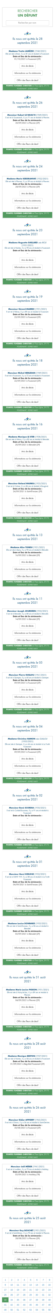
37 (30, 1300)
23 (43, 1290)
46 (37, 1305)
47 (43, 1305)
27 (18, 1295)
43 (18, 1305)
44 (24, 1305)
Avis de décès (27, 66)
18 (11, 1290)
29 (30, 1295)
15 (43, 1285)
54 (37, 1310)
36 (24, 1300)
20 (24, 1290)
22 (37, 1290)
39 (43, 1300)
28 (24, 1295)
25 (5, 1295)
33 (5, 1300)
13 (30, 1285)
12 (24, 1285)
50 (11, 1310)
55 (43, 1310)
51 (18, 1310)
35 (18, 1300)
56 (49, 1310)
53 (30, 1310)
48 (49, 1305)
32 (49, 1295)
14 (37, 1285)
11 (18, 1285)
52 (24, 1310)
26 (11, 1295)
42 (11, 1305)
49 (5, 1310)
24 (49, 1290)
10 (11, 1285)
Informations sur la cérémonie (28, 73)
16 (49, 1285)
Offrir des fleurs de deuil (27, 80)
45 (30, 1305)
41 (5, 1305)
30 (37, 1295)
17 (5, 1290)
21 (30, 1290)
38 (37, 1300)
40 (49, 1300)
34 (11, 1300)
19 (18, 1290)
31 (43, 1295)
